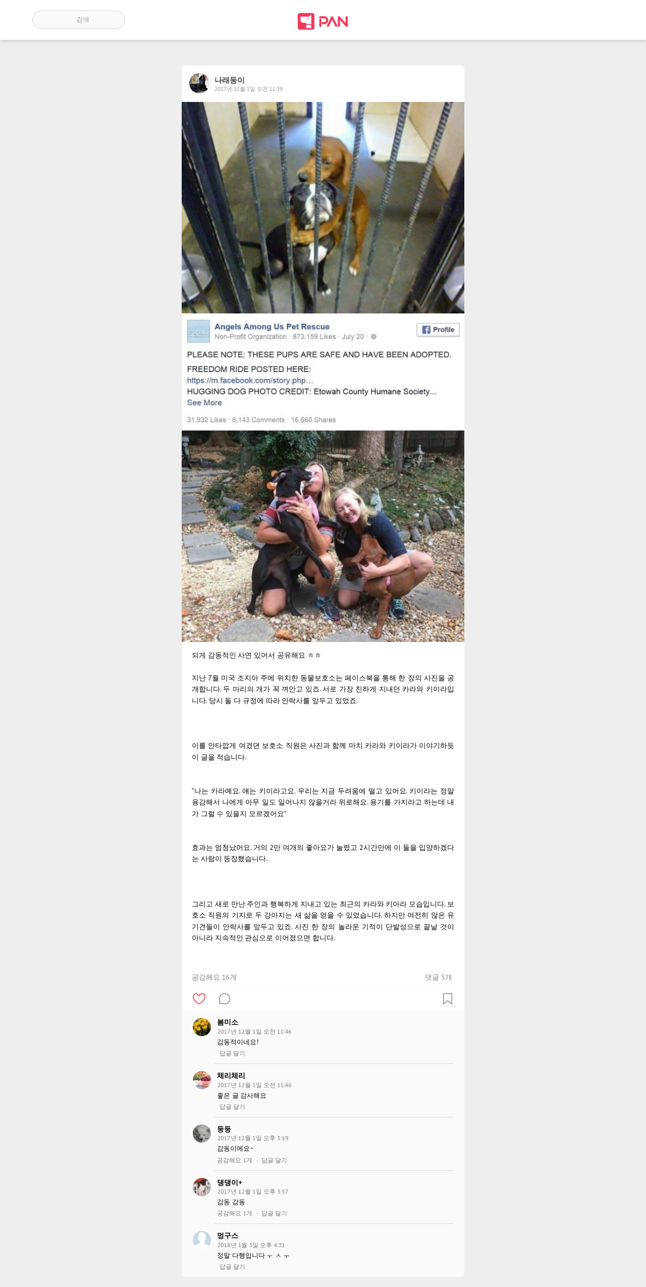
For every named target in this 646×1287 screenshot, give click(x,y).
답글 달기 (232, 1053)
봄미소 (227, 1022)
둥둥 (224, 1129)
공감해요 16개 (214, 977)
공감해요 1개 (234, 1160)
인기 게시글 (570, 20)
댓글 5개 (438, 977)
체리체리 (231, 1075)
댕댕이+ (229, 1182)
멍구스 (227, 1235)
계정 (600, 20)
